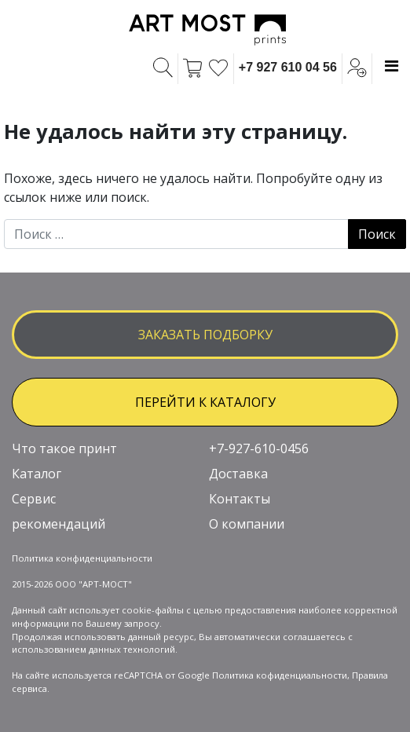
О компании (246, 524)
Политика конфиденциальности (82, 558)
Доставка (238, 473)
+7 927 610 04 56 (288, 67)
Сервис (34, 498)
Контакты (239, 498)
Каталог (36, 473)
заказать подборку (205, 334)
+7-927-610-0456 (259, 448)
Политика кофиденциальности (279, 675)
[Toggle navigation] (392, 66)
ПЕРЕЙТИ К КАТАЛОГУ (205, 402)
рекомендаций (58, 524)
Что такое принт (64, 448)
